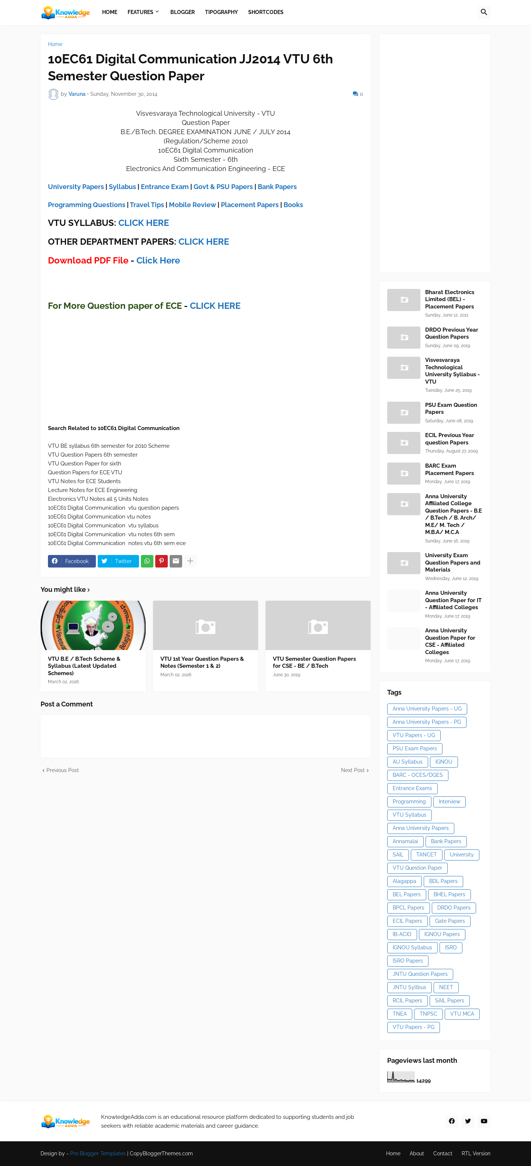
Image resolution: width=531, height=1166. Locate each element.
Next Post (353, 770)
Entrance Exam (165, 187)
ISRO (451, 947)
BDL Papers (443, 881)
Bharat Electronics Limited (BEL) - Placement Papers (449, 299)
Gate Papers (450, 921)
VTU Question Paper (417, 868)
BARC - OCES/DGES (418, 775)
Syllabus (122, 187)
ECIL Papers (407, 921)
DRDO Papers (454, 908)
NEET (446, 987)
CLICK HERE (143, 222)
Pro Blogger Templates (98, 1153)
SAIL (398, 855)
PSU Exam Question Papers (451, 409)
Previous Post (62, 770)
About (417, 1153)
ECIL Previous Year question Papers (449, 439)
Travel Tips (147, 205)
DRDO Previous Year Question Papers (451, 334)
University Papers (76, 187)
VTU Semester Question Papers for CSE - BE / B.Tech (314, 663)
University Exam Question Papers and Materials (452, 562)
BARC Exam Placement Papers (449, 469)
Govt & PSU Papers (223, 187)
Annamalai (405, 841)
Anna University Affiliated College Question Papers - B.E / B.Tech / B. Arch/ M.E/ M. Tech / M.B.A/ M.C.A (453, 514)
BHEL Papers (449, 894)
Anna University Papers (421, 828)
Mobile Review (192, 205)
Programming (409, 801)
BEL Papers (407, 894)
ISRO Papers (408, 961)
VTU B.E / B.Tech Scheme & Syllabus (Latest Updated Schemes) (84, 666)
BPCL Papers (408, 908)
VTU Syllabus (409, 815)
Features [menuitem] (140, 12)
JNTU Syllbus (409, 987)
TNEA (400, 1014)
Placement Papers (250, 205)
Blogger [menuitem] (182, 12)
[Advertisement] (442, 152)
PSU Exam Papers (415, 748)
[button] (484, 12)
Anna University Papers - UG (427, 709)
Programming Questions (86, 205)
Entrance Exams (412, 788)
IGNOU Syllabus (412, 947)
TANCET (426, 855)
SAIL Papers (449, 1000)
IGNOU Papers (442, 934)
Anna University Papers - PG (427, 722)
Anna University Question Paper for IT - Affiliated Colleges (453, 600)
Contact (442, 1153)
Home (55, 44)
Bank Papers (277, 187)
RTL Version (476, 1153)
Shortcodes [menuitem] (266, 12)
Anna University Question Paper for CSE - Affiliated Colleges (450, 641)
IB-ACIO (402, 934)
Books (293, 205)
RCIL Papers (407, 1000)
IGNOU (443, 762)
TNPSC (428, 1014)
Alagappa (404, 881)
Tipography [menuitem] (221, 12)
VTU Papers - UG (414, 735)
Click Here (158, 260)
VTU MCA (462, 1014)
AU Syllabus (408, 762)
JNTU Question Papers (420, 974)
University (462, 855)
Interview (449, 801)
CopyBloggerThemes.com (161, 1153)
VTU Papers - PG (413, 1027)
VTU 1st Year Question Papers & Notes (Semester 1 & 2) (202, 663)
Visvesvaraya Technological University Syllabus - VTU (452, 371)
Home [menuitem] (109, 12)
